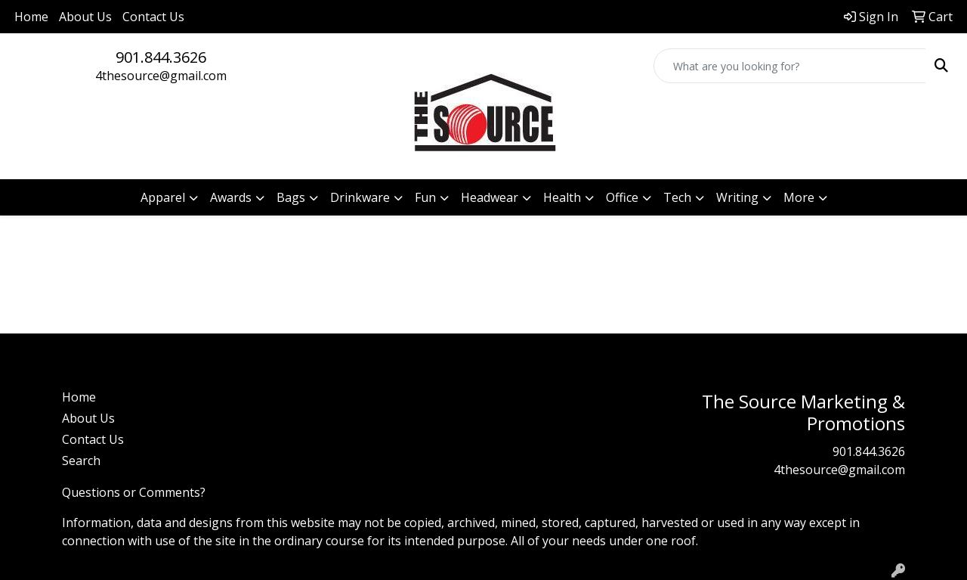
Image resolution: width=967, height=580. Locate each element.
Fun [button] (425, 197)
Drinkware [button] (360, 197)
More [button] (798, 197)
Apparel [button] (163, 197)
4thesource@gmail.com (161, 75)
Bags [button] (291, 197)
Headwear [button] (489, 197)
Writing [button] (737, 197)
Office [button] (622, 197)
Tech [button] (677, 197)
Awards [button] (231, 197)
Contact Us (153, 16)
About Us (85, 16)
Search (81, 460)
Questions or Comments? (133, 492)
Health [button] (562, 197)
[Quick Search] (789, 65)
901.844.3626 (161, 57)
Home (31, 16)
